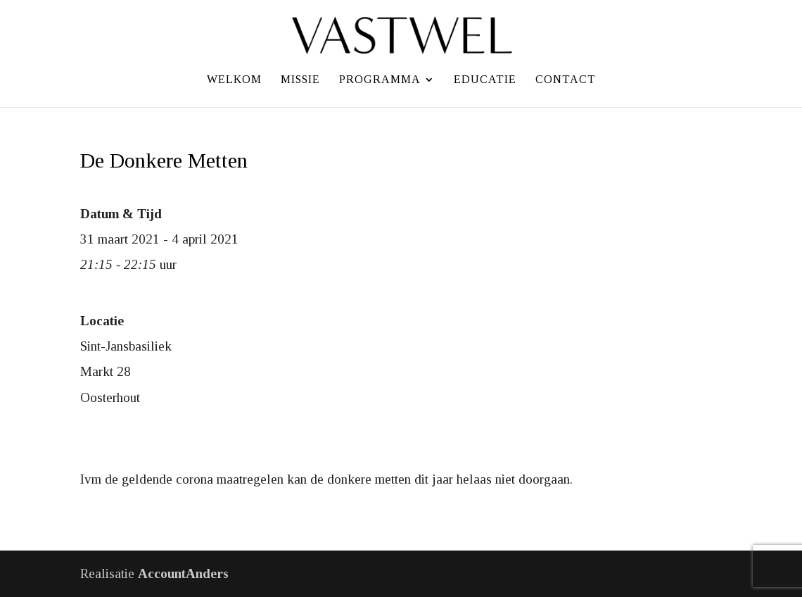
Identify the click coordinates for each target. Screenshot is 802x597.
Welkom (234, 80)
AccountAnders (183, 573)
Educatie (485, 80)
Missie (300, 80)
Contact (565, 80)
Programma (380, 80)
